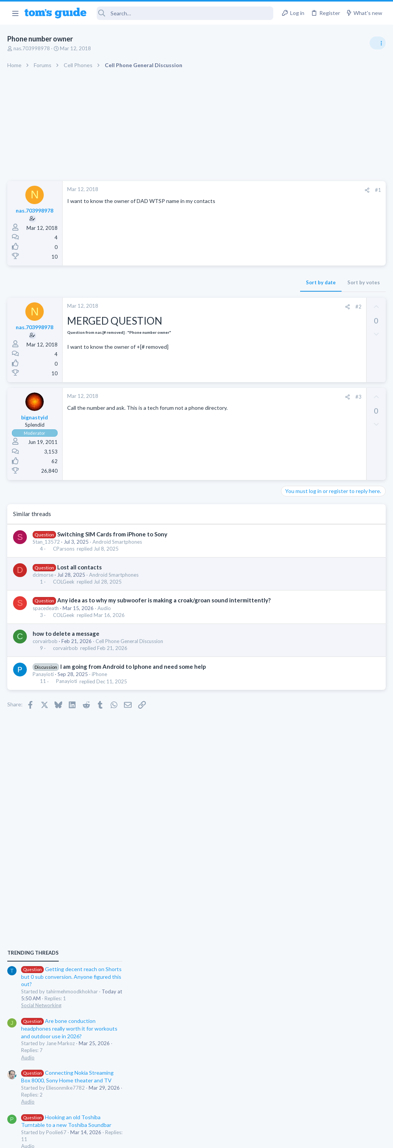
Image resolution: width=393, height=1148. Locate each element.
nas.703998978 (32, 48)
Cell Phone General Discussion (129, 649)
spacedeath (46, 616)
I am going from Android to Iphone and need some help (133, 674)
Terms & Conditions (269, 1137)
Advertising (114, 1137)
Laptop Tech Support (308, 690)
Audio (104, 616)
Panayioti (43, 682)
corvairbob (45, 649)
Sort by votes (240, 282)
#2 (235, 306)
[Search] (185, 13)
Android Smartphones (117, 542)
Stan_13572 (46, 542)
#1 (255, 190)
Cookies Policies (167, 1137)
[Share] (244, 190)
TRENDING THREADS (296, 415)
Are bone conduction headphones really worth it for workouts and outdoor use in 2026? (332, 491)
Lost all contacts (80, 567)
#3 (235, 397)
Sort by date (198, 282)
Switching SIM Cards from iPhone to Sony (113, 534)
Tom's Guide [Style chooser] (330, 1105)
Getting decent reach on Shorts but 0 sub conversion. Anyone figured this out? (334, 439)
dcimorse (43, 575)
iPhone (99, 682)
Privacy (216, 1137)
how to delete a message (66, 641)
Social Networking (304, 468)
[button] (15, 13)
